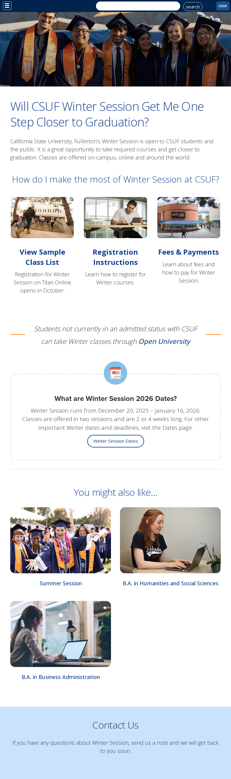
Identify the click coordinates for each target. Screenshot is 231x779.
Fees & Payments (188, 252)
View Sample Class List (42, 257)
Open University (164, 341)
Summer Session (61, 583)
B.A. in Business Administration (61, 676)
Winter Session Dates (115, 441)
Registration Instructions (115, 257)
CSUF (223, 6)
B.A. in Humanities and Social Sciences (170, 583)
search (193, 7)
